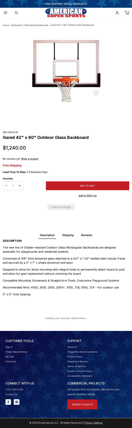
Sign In (9, 347)
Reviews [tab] (86, 235)
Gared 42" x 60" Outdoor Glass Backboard (72, 25)
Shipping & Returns (77, 361)
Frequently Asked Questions (82, 351)
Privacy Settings (93, 422)
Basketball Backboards (36, 25)
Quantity (8, 178)
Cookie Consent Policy (79, 371)
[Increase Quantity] (19, 186)
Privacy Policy (74, 356)
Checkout (11, 361)
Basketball (17, 25)
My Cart (10, 356)
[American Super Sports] (66, 12)
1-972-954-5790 (14, 389)
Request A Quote (82, 404)
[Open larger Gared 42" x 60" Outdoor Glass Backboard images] (66, 71)
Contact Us (12, 394)
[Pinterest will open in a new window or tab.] (16, 402)
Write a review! (29, 158)
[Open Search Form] (16, 13)
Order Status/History (16, 351)
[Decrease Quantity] (6, 186)
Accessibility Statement (79, 375)
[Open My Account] (117, 13)
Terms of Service (76, 366)
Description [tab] (47, 235)
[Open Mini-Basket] (128, 13)
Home (6, 25)
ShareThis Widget (61, 207)
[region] (66, 121)
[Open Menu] (5, 13)
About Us (72, 347)
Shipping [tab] (68, 235)
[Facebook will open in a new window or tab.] (8, 402)
